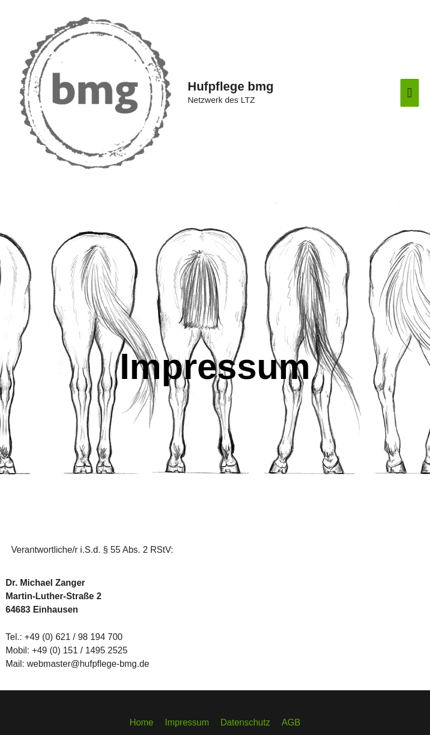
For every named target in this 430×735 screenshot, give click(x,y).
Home (142, 722)
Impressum (187, 722)
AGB (290, 722)
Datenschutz (245, 722)
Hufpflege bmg (231, 86)
